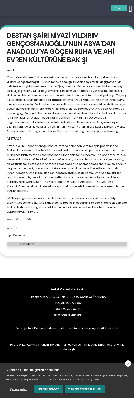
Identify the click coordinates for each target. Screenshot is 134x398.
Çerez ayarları (18, 389)
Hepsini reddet (48, 389)
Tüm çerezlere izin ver (84, 389)
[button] (130, 8)
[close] (128, 363)
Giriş (118, 8)
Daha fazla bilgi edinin (88, 379)
